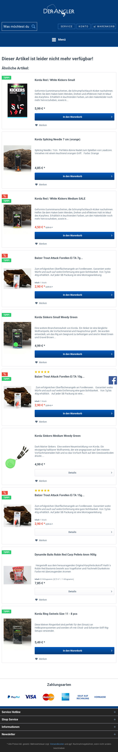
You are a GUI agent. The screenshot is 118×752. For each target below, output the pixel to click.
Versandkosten (57, 744)
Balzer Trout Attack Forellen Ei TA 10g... (60, 376)
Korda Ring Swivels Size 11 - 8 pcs (56, 613)
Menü (59, 39)
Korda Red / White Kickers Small (55, 80)
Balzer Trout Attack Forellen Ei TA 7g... (59, 258)
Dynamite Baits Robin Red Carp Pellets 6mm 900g (65, 554)
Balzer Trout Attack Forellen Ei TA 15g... (60, 495)
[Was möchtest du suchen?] (19, 26)
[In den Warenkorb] (74, 116)
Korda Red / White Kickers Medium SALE (60, 198)
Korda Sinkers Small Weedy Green (56, 317)
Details (90, 472)
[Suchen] (33, 26)
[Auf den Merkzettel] (41, 125)
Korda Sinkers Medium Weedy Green (58, 435)
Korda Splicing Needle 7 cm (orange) (57, 139)
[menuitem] (19, 27)
